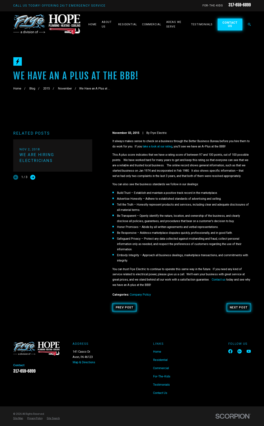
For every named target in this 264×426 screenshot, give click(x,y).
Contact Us (230, 24)
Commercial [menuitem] (151, 24)
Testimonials (161, 384)
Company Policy (140, 294)
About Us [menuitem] (107, 24)
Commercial (161, 368)
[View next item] (32, 177)
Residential (160, 360)
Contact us (218, 279)
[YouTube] (249, 351)
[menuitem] (18, 418)
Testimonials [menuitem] (202, 24)
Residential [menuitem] (127, 24)
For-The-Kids (213, 5)
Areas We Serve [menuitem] (174, 24)
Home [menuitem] (92, 24)
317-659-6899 (239, 4)
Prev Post (124, 307)
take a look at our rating (157, 146)
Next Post (238, 307)
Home (157, 351)
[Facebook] (230, 351)
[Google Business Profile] (239, 351)
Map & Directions (84, 362)
